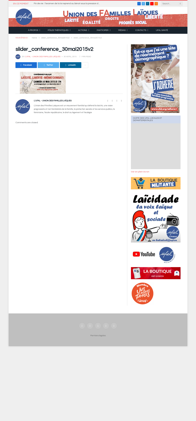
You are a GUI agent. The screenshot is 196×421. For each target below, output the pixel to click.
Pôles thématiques (58, 30)
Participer (103, 30)
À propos (33, 30)
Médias (122, 30)
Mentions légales (98, 336)
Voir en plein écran (140, 172)
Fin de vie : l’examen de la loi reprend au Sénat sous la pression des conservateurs (68, 3)
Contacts (140, 30)
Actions (82, 30)
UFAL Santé (162, 30)
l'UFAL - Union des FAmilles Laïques (42, 57)
